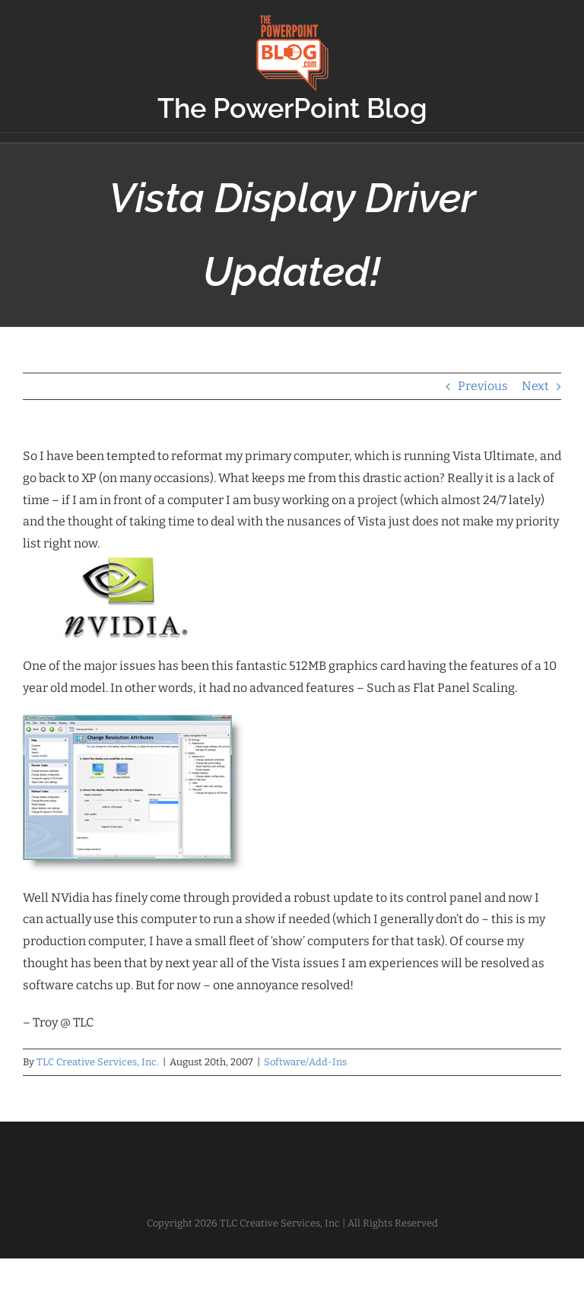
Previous (483, 386)
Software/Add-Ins (305, 1062)
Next (535, 386)
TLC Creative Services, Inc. (97, 1062)
